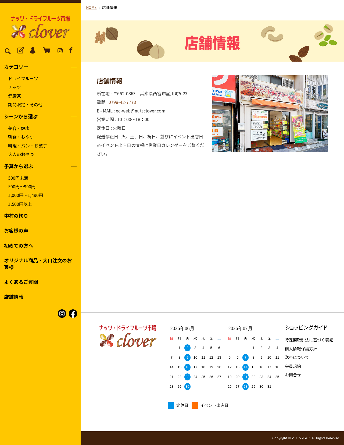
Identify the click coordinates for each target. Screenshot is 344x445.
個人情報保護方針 (301, 348)
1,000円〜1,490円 (25, 195)
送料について (297, 357)
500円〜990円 (21, 186)
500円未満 (18, 178)
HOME (91, 7)
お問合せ (293, 374)
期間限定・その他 (25, 104)
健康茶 (14, 96)
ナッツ (14, 87)
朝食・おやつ (21, 136)
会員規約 (293, 366)
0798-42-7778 (122, 102)
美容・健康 (19, 128)
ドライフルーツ (23, 78)
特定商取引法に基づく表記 (309, 339)
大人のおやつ (21, 154)
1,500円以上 (20, 204)
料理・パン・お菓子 (27, 145)
